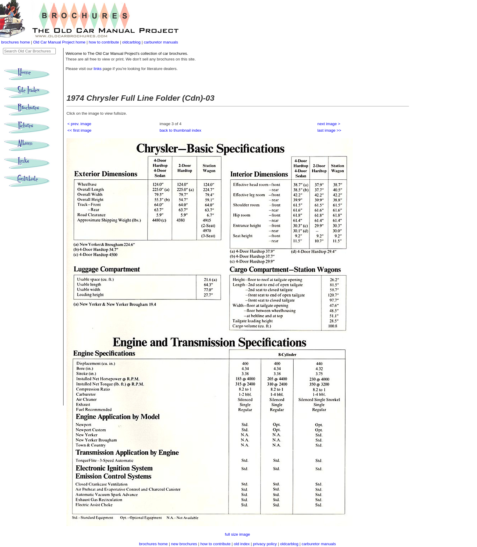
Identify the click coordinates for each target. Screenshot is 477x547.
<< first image (79, 130)
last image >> (329, 130)
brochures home (15, 42)
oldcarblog (131, 42)
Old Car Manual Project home (59, 42)
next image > (329, 124)
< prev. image (79, 124)
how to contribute (104, 42)
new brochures (184, 544)
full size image (237, 534)
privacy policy (265, 544)
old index (242, 544)
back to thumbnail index (180, 130)
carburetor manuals (161, 42)
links (98, 68)
